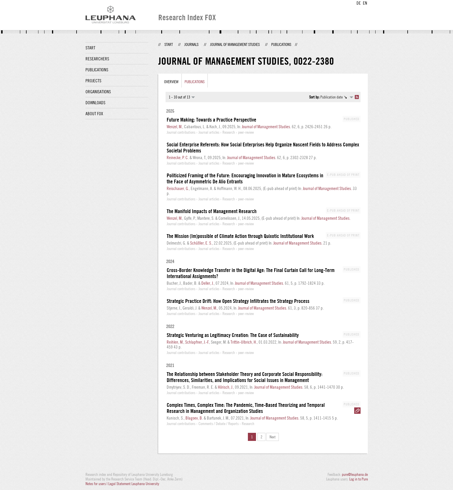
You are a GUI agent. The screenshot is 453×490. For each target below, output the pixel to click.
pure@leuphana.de (355, 474)
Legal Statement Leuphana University (133, 483)
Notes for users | (97, 483)
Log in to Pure (358, 479)
